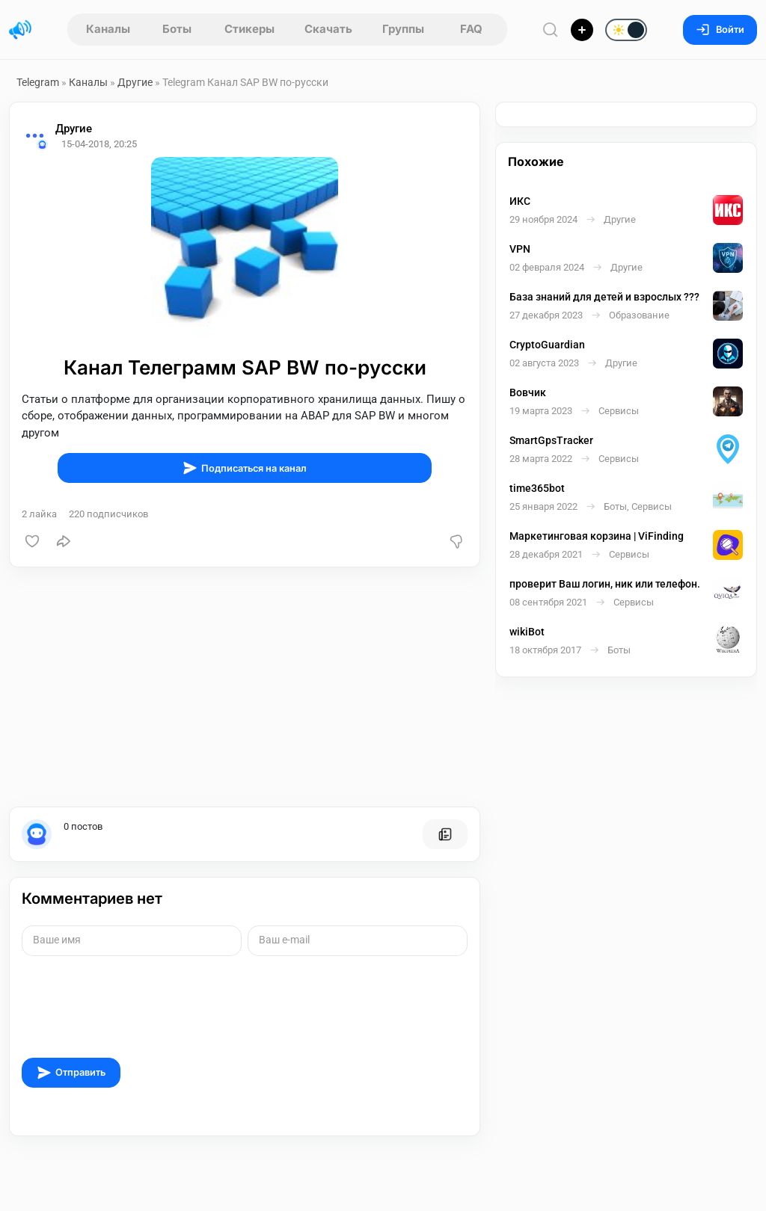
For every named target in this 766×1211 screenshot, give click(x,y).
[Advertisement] (244, 687)
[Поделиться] (63, 541)
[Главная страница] (20, 30)
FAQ (471, 29)
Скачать (328, 29)
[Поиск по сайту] (550, 29)
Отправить (71, 1072)
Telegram (37, 82)
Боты (177, 29)
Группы (403, 29)
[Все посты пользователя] (445, 834)
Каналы (108, 29)
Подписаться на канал (245, 467)
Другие (135, 82)
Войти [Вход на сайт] (720, 29)
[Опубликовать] (582, 30)
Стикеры (249, 29)
